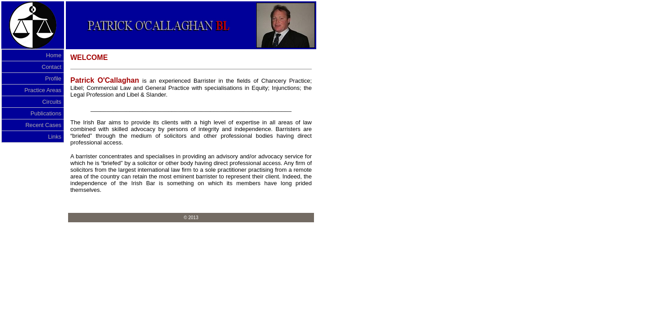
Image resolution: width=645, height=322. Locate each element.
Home (53, 55)
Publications (45, 113)
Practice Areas (42, 90)
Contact (51, 67)
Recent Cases (43, 125)
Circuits (51, 101)
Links (54, 136)
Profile (53, 78)
